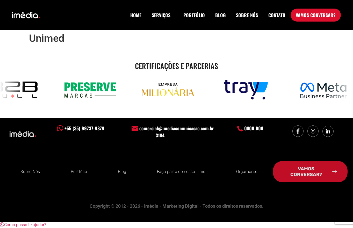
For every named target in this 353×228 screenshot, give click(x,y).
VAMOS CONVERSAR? (316, 15)
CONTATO (276, 15)
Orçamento (246, 171)
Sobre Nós (30, 171)
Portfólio (79, 171)
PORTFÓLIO (194, 15)
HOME (135, 15)
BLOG (220, 15)
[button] (23, 224)
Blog (122, 171)
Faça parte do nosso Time (181, 171)
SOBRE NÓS (247, 15)
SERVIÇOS (162, 15)
